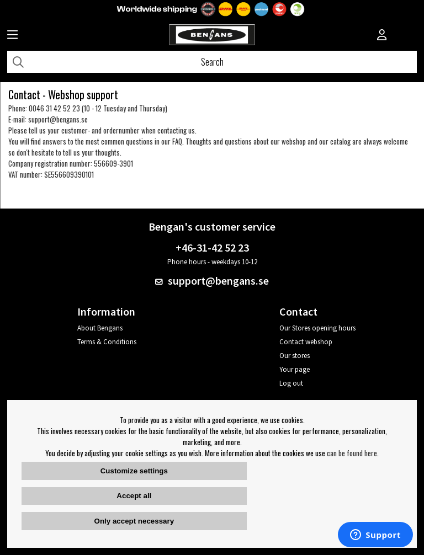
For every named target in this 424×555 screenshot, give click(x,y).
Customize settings (134, 471)
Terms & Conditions (106, 341)
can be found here (352, 452)
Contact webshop (305, 341)
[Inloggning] (382, 35)
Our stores (294, 355)
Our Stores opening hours (317, 328)
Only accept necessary (134, 521)
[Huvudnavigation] (12, 36)
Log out (291, 383)
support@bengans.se (58, 119)
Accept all (133, 496)
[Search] (212, 62)
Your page (294, 369)
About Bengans (100, 328)
